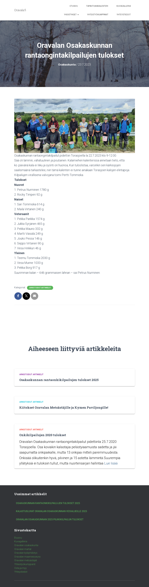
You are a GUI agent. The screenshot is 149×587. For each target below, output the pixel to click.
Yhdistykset (71, 14)
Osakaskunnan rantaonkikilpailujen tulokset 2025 (59, 380)
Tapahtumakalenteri (97, 6)
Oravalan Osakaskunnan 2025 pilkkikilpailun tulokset (49, 519)
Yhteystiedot (124, 14)
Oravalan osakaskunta (26, 545)
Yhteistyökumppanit (97, 14)
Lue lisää (111, 463)
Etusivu (74, 6)
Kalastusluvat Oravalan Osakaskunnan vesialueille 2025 (51, 511)
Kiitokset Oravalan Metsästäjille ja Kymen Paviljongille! (63, 407)
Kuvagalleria (123, 6)
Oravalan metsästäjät (25, 560)
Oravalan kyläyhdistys (25, 552)
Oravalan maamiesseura (27, 556)
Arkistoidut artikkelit (40, 288)
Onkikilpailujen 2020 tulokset (42, 435)
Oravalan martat (22, 549)
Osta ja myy (20, 568)
